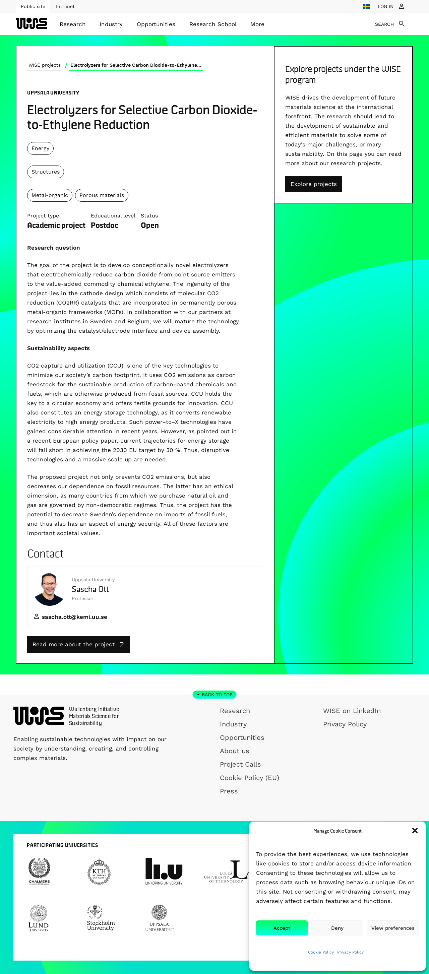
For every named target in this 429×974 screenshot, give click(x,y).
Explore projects (314, 184)
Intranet (65, 6)
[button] (415, 831)
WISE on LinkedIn (352, 711)
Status (149, 215)
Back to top (217, 694)
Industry (111, 24)
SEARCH (384, 24)
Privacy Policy (350, 952)
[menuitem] (73, 24)
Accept (281, 928)
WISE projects (44, 65)
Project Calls (240, 764)
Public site (33, 6)
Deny (337, 928)
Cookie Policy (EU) (249, 778)
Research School (213, 24)
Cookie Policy (321, 952)
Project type (43, 215)
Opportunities (156, 24)
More (257, 24)
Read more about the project (78, 644)
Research (73, 24)
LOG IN (385, 6)
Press (229, 791)
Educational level (113, 215)
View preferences (393, 928)
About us (234, 751)
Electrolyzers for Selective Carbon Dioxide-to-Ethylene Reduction (136, 65)
